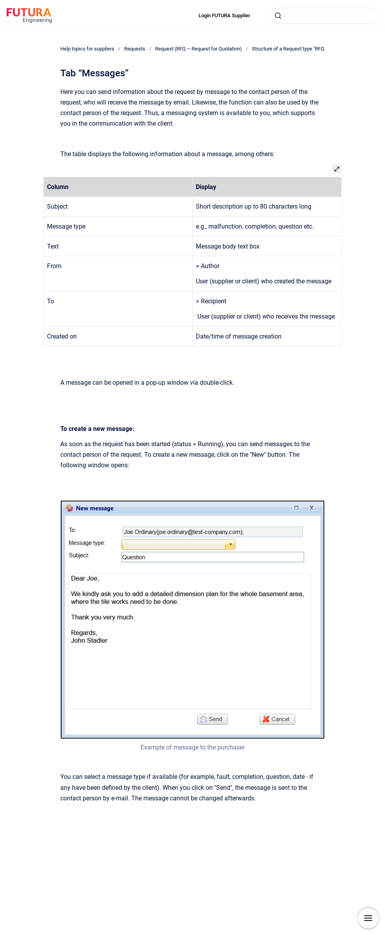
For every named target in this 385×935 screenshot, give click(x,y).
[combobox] (323, 15)
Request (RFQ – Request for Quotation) (198, 49)
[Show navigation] (368, 918)
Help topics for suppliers (87, 49)
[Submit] (278, 15)
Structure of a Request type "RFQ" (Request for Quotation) (315, 49)
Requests (134, 49)
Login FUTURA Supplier (224, 15)
